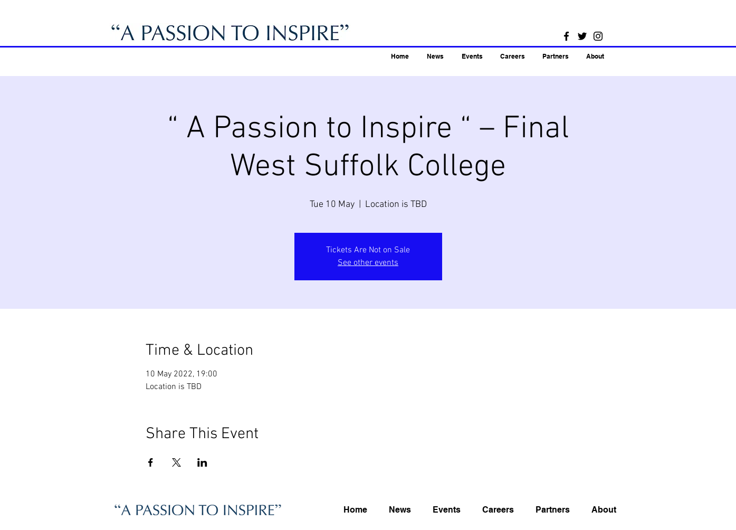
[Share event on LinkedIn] (202, 462)
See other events (368, 263)
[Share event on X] (176, 462)
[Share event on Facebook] (151, 462)
